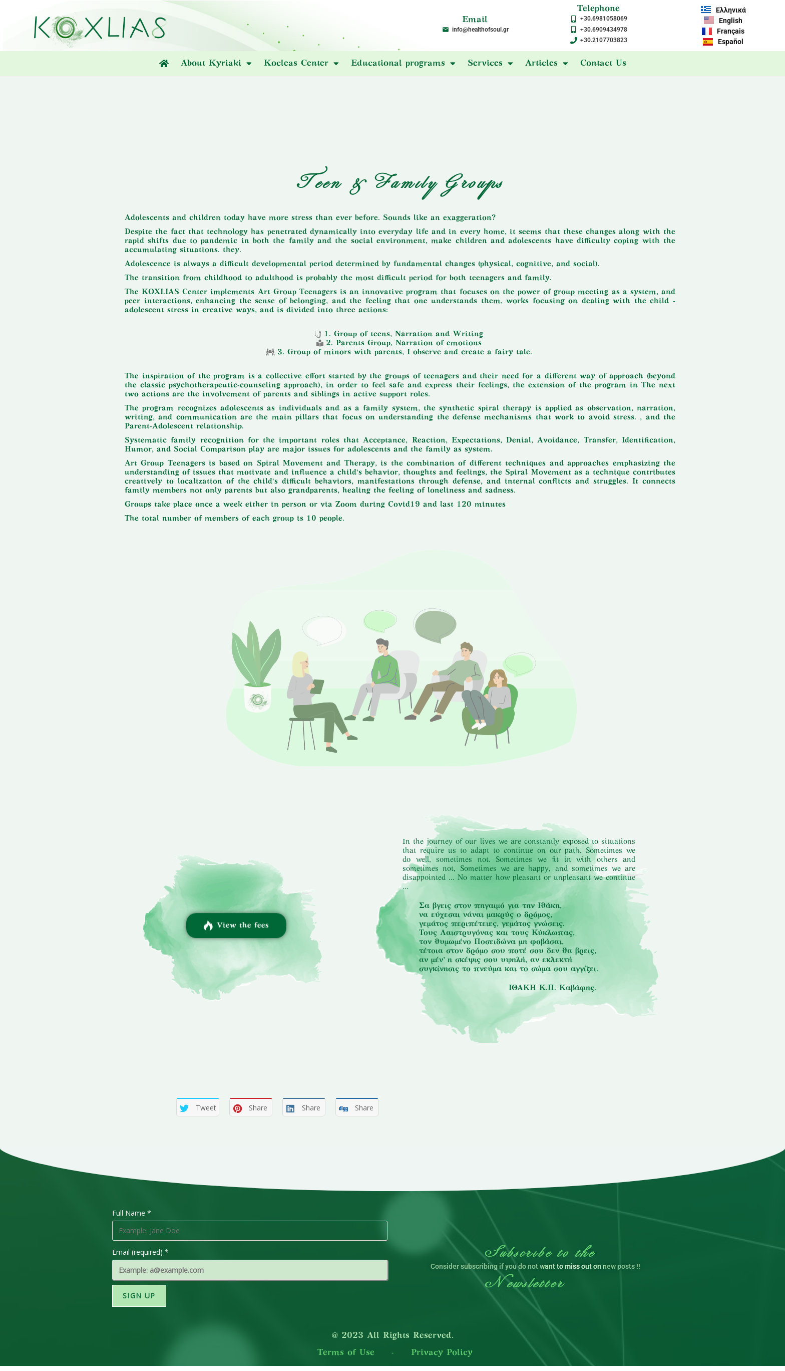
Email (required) (140, 1252)
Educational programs (403, 63)
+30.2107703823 (603, 40)
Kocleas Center (301, 63)
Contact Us (603, 64)
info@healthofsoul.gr (480, 29)
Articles (546, 63)
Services (490, 63)
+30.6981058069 (603, 18)
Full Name (131, 1213)
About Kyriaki (216, 63)
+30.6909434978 (603, 29)
